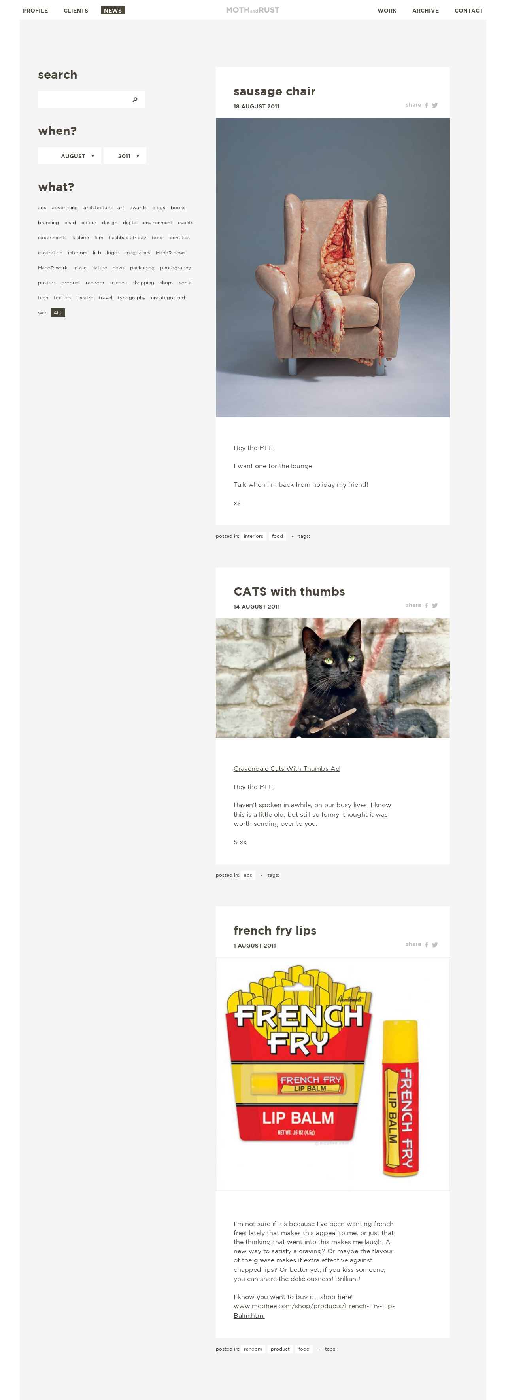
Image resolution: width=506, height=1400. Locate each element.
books (178, 207)
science (118, 282)
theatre (84, 297)
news (119, 267)
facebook (426, 105)
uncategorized (168, 297)
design (109, 222)
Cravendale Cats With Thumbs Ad (287, 768)
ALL (57, 312)
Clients (76, 10)
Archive (425, 10)
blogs (158, 207)
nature (99, 267)
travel (105, 297)
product (70, 282)
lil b (97, 252)
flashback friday (127, 237)
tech (43, 297)
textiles (62, 297)
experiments (52, 237)
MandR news (170, 252)
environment (157, 222)
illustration (50, 252)
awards (138, 207)
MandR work (53, 267)
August (73, 156)
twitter (435, 105)
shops (167, 282)
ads (42, 207)
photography (175, 267)
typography (131, 297)
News (113, 10)
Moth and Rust (253, 9)
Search (134, 99)
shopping (143, 282)
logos (113, 252)
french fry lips (275, 930)
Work (387, 10)
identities (179, 237)
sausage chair (275, 91)
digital (130, 222)
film (98, 237)
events (185, 222)
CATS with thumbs (289, 591)
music (80, 267)
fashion (80, 237)
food (157, 237)
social (186, 282)
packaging (142, 267)
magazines (137, 252)
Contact (469, 10)
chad (70, 222)
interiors (77, 252)
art (120, 207)
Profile (35, 10)
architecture (97, 207)
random (95, 282)
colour (88, 222)
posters (47, 282)
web (43, 312)
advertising (65, 207)
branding (48, 222)
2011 (124, 156)
